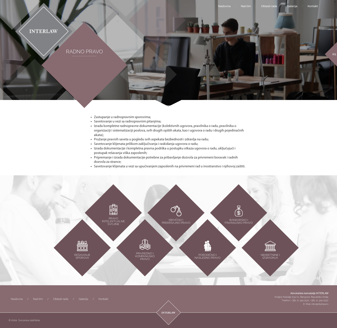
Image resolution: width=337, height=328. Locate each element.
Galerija (292, 6)
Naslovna (224, 6)
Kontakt (313, 6)
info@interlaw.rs (320, 304)
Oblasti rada (269, 6)
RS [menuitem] (334, 54)
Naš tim (246, 6)
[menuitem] (334, 54)
